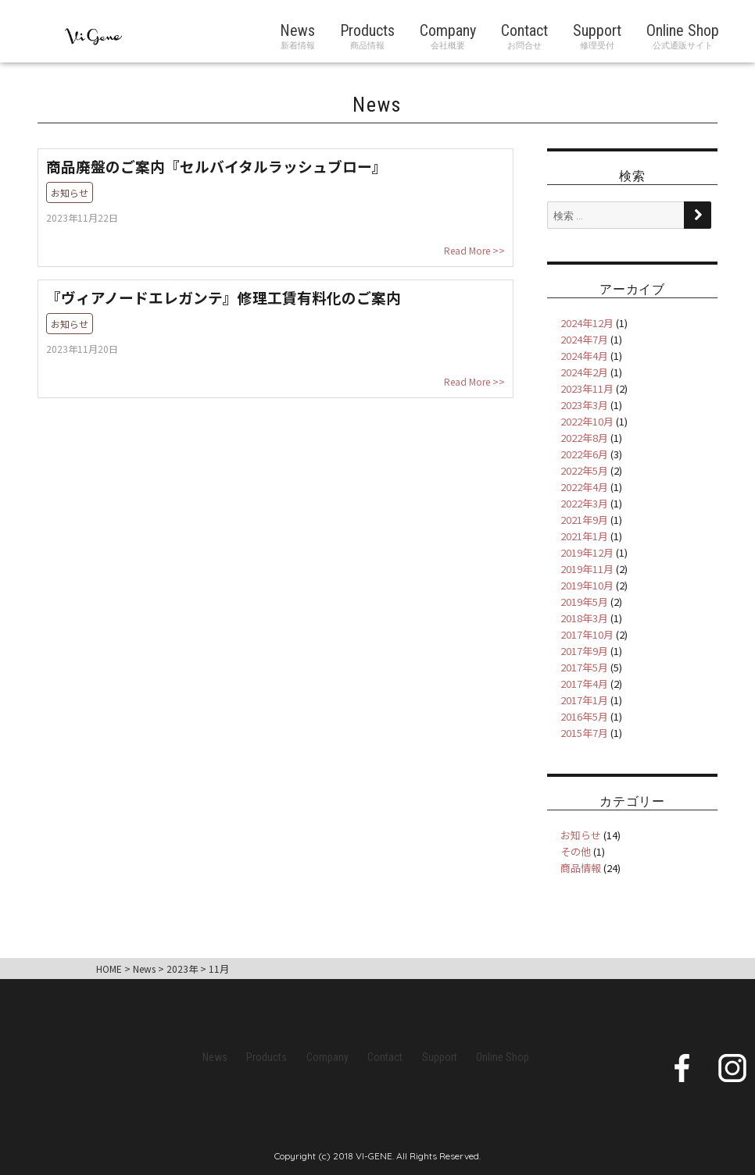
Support (597, 30)
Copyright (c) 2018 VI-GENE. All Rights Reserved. (377, 1156)
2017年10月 (587, 634)
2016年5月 (584, 716)
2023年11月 (587, 388)
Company (448, 30)
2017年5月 (584, 667)
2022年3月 (584, 503)
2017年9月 (584, 650)
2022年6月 (584, 454)
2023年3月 (584, 404)
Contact (524, 30)
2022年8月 (584, 437)
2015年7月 (584, 732)
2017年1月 (584, 700)
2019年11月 (587, 568)
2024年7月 (584, 339)
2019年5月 (584, 601)
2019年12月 (587, 552)
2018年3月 (584, 618)
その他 (575, 851)
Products (367, 30)
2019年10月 (587, 585)
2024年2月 (584, 372)
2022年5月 (584, 470)
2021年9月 (584, 519)
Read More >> (474, 250)
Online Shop (682, 30)
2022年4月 (584, 486)
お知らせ (580, 835)
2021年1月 (584, 536)
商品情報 (580, 867)
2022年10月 (587, 421)
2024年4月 (584, 355)
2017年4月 (584, 683)
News (297, 30)
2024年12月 (587, 322)
